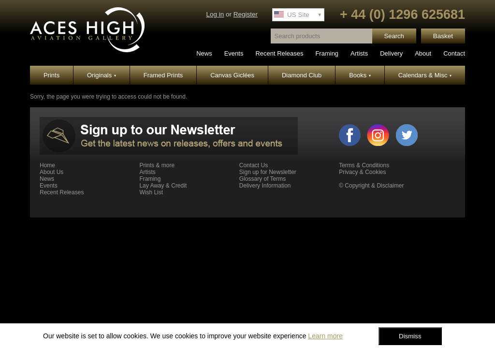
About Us (51, 172)
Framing (326, 53)
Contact (454, 53)
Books (360, 75)
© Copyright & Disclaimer (371, 185)
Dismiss (410, 336)
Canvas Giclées (232, 75)
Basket (443, 36)
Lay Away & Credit (163, 185)
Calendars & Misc (424, 75)
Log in (215, 14)
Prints (51, 75)
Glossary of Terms (262, 178)
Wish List (151, 192)
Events (234, 53)
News (204, 53)
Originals (101, 75)
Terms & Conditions (364, 165)
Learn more (325, 336)
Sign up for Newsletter (267, 172)
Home (47, 165)
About (423, 53)
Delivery (391, 53)
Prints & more (157, 165)
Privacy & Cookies (362, 172)
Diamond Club (301, 75)
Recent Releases (279, 53)
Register (245, 14)
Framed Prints (163, 75)
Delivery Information (265, 185)
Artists (359, 53)
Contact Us (253, 165)
